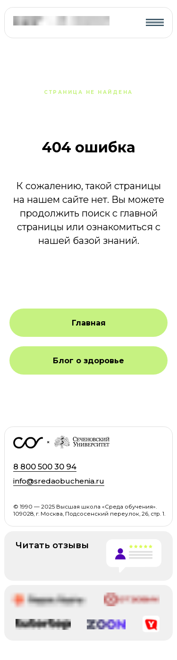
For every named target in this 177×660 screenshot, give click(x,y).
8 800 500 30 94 (44, 466)
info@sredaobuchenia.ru (58, 480)
